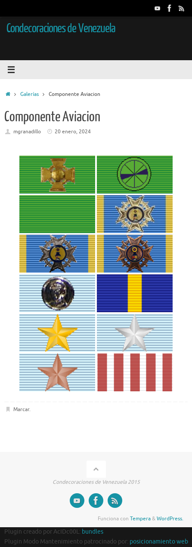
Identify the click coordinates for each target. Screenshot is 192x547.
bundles (92, 531)
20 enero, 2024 (73, 131)
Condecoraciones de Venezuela (60, 28)
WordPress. (170, 518)
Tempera (140, 518)
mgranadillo (27, 131)
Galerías (29, 94)
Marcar (21, 409)
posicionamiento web (159, 541)
